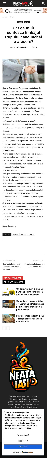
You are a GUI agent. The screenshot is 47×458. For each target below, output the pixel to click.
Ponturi (26, 22)
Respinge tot (23, 441)
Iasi (4, 322)
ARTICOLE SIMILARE (12, 278)
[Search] (43, 3)
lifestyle (15, 234)
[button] (4, 3)
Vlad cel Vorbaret (22, 47)
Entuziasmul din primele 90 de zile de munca (34, 265)
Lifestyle (12, 17)
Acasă (5, 17)
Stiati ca (31, 234)
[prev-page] (4, 328)
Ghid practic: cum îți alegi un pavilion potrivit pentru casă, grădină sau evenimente (29, 292)
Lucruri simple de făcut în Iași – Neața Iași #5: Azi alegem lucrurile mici (30, 319)
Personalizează (23, 435)
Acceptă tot (23, 447)
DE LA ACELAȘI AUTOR (13, 282)
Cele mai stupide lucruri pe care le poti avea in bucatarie (12, 266)
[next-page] (8, 328)
